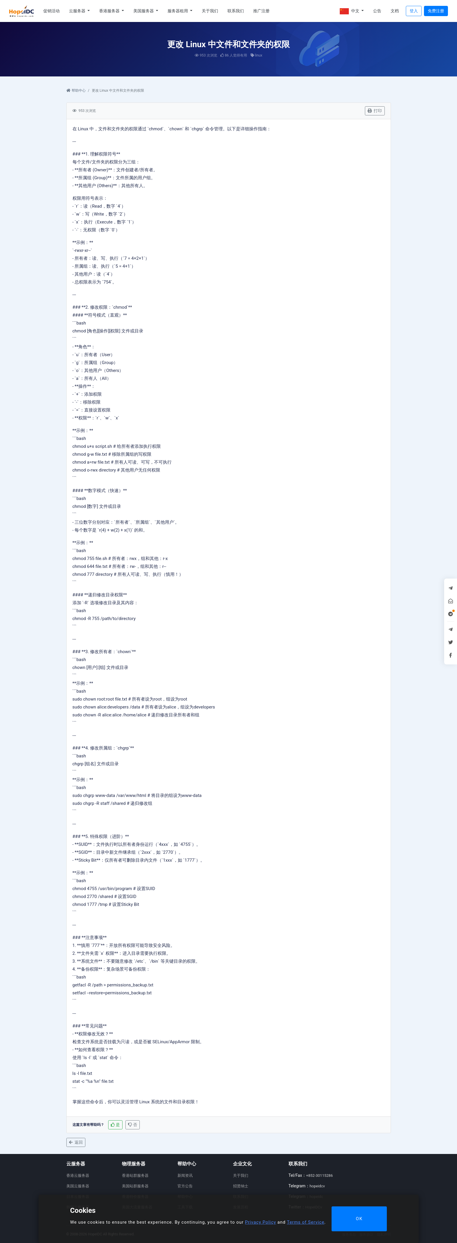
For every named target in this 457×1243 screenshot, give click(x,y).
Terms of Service (305, 1222)
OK (359, 1218)
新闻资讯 (185, 1175)
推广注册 (261, 10)
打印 (375, 110)
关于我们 (210, 10)
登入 (414, 10)
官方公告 (185, 1186)
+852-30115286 (319, 1175)
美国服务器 (144, 10)
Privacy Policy (260, 1222)
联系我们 (235, 10)
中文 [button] (350, 11)
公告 (377, 10)
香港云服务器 (77, 1175)
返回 (76, 1142)
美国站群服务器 (135, 1186)
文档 (395, 10)
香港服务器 (109, 10)
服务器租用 (178, 10)
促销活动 (51, 10)
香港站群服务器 (135, 1175)
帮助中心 (76, 90)
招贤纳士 (240, 1186)
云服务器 (77, 10)
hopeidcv (317, 1186)
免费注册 (436, 10)
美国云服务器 (77, 1186)
